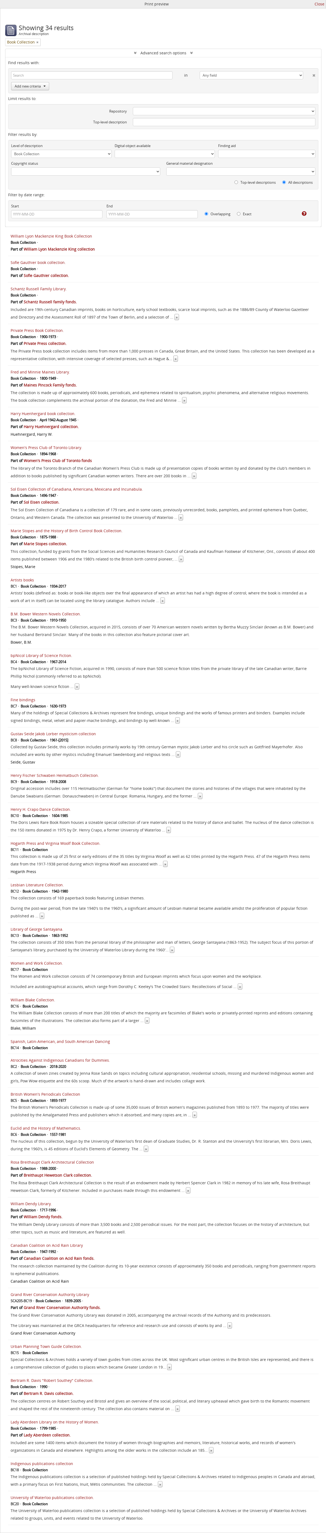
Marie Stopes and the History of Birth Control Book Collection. (67, 530)
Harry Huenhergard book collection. (43, 413)
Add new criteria (30, 86)
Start (15, 206)
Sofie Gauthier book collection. (38, 262)
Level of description (27, 145)
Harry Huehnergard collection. (51, 426)
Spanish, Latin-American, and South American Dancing (60, 1041)
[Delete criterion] (309, 74)
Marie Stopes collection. (45, 543)
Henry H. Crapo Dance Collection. (41, 809)
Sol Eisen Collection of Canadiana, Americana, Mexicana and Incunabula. (77, 489)
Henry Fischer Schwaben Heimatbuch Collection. (55, 775)
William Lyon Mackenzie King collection (59, 249)
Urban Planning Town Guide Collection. (46, 1346)
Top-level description (110, 122)
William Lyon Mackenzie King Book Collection (51, 236)
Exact (244, 213)
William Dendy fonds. (43, 1216)
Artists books (22, 579)
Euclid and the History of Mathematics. (46, 1128)
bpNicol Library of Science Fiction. (41, 655)
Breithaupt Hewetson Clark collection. (58, 1175)
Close (319, 4)
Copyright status (24, 163)
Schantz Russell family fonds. (50, 301)
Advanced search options (163, 52)
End (109, 206)
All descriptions (297, 182)
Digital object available (133, 145)
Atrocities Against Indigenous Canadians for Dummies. (60, 1060)
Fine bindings (23, 699)
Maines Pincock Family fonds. (50, 385)
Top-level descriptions (255, 182)
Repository (118, 111)
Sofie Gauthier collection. (46, 275)
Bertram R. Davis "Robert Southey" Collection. (52, 1380)
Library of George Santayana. (37, 929)
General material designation (189, 163)
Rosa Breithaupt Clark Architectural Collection (52, 1162)
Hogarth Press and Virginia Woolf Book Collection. (56, 843)
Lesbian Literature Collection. (37, 884)
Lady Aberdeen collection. (47, 1435)
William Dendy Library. (31, 1203)
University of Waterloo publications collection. (52, 1497)
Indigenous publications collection (42, 1463)
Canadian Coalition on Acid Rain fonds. (59, 1258)
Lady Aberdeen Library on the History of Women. (55, 1422)
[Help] (300, 213)
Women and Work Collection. (37, 963)
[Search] (92, 75)
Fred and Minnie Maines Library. (40, 372)
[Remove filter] (37, 42)
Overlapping (217, 213)
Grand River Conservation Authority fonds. (62, 1307)
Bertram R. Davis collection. (49, 1393)
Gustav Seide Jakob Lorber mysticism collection (53, 733)
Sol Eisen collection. (41, 502)
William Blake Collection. (33, 999)
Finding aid (227, 145)
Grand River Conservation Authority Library (50, 1294)
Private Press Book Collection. (37, 330)
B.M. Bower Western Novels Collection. (46, 613)
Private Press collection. (45, 343)
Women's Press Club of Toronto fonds (58, 460)
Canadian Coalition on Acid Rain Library (47, 1245)
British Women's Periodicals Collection (45, 1094)
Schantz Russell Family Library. (39, 288)
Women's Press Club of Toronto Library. (46, 447)
